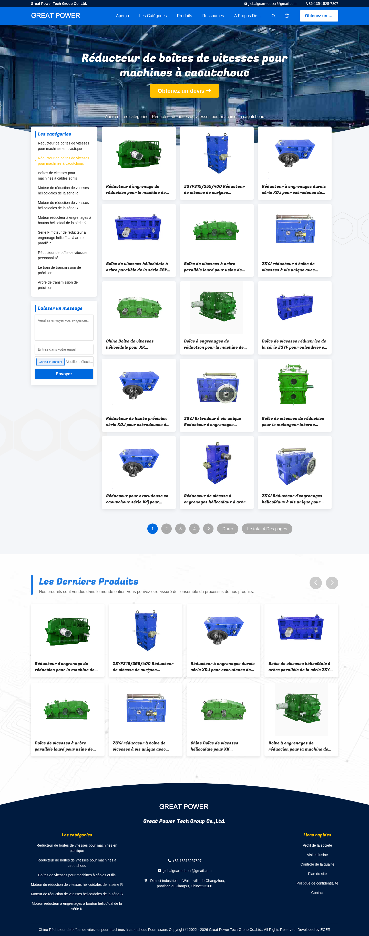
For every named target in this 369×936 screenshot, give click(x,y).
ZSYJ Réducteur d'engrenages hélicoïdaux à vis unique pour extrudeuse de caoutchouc (292, 499)
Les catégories (153, 16)
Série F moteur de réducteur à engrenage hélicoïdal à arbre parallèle (62, 237)
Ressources (213, 16)
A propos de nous (251, 16)
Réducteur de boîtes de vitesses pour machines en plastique (63, 146)
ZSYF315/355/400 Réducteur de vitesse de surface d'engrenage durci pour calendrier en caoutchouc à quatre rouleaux (214, 189)
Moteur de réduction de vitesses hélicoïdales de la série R (63, 190)
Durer (227, 528)
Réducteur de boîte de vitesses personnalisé (62, 255)
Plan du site (317, 874)
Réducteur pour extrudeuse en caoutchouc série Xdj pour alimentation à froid (137, 499)
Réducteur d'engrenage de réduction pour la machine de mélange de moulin (136, 189)
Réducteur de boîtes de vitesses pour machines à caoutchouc (63, 160)
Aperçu (122, 16)
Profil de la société (317, 845)
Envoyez (64, 374)
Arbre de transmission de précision (58, 285)
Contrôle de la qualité (317, 864)
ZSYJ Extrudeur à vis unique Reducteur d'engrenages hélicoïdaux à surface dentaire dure (215, 421)
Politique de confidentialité (317, 883)
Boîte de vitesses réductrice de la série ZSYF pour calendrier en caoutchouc (294, 344)
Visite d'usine (317, 855)
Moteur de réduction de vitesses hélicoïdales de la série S (63, 205)
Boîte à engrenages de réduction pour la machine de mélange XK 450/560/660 (214, 344)
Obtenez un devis (321, 16)
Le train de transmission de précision (59, 270)
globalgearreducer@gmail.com (272, 4)
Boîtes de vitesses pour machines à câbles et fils (57, 175)
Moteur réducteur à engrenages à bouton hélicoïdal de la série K (64, 220)
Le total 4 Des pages (267, 528)
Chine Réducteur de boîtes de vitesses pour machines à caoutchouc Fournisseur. (104, 930)
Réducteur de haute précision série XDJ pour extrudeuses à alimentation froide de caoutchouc (136, 421)
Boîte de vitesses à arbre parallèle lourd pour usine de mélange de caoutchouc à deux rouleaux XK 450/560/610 (215, 267)
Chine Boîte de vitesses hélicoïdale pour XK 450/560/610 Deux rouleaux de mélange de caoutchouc (137, 344)
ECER (325, 930)
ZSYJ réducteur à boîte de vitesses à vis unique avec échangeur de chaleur (288, 267)
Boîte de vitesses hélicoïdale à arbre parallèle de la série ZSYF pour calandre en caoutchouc (138, 267)
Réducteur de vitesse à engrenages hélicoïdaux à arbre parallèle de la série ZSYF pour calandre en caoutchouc (216, 499)
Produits (184, 16)
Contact (317, 893)
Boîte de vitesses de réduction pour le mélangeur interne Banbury (293, 421)
